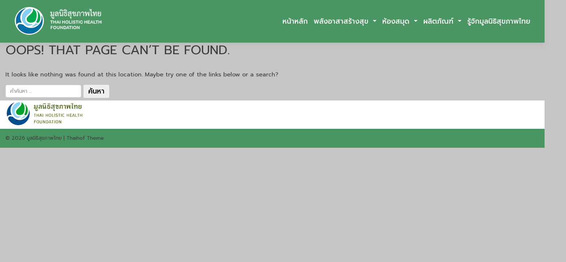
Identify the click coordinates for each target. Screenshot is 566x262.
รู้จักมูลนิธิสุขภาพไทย (498, 21)
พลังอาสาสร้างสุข (342, 21)
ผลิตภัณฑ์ (439, 21)
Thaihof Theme (85, 138)
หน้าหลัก (295, 21)
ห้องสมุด (397, 21)
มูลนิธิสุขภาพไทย (44, 138)
